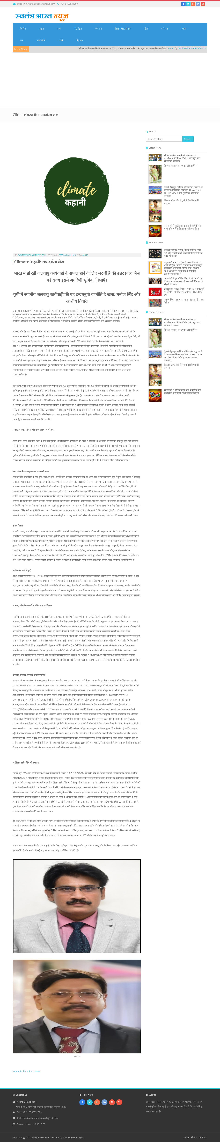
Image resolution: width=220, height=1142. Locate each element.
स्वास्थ (183, 28)
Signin (80, 40)
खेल (146, 28)
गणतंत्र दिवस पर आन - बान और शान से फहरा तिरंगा (184, 301)
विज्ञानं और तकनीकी (123, 28)
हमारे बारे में (41, 40)
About (194, 1137)
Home (186, 1137)
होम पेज (22, 28)
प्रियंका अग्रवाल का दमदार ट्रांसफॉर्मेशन (180, 165)
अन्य (21, 40)
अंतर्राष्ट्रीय (78, 28)
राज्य (59, 28)
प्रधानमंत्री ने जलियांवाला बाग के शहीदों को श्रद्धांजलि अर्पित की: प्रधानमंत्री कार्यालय (182, 227)
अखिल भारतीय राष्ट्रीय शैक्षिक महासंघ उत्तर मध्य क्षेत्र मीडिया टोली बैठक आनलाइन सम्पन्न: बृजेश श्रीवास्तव (183, 252)
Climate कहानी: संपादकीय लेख (39, 262)
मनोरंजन (164, 28)
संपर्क (61, 40)
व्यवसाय (98, 28)
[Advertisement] (110, 78)
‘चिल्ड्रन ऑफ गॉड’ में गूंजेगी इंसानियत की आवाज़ (181, 202)
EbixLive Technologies (73, 1137)
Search (187, 138)
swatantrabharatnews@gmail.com (40, 1118)
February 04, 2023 (67, 255)
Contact (202, 1137)
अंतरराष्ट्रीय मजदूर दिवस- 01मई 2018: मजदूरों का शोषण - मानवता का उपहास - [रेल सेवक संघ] (184, 291)
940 (85, 255)
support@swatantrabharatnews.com (36, 3)
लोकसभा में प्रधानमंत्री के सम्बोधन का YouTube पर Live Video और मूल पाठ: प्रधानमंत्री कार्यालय (182, 158)
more (181, 48)
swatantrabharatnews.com (203, 48)
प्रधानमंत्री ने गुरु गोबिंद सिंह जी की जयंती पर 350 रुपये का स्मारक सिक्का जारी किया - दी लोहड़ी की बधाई (183, 281)
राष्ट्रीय (41, 28)
